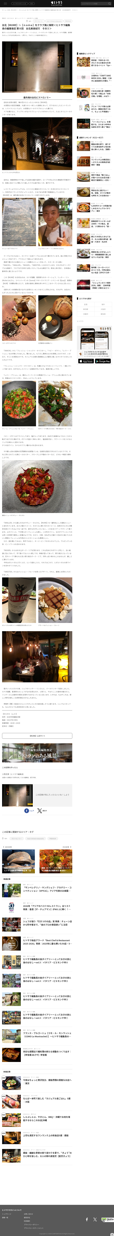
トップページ (6, 1214)
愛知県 (103, 314)
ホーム (4, 10)
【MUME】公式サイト (37, 736)
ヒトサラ (80, 321)
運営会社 (27, 1217)
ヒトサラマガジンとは (19, 3)
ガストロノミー (38, 21)
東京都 (85, 309)
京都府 (85, 314)
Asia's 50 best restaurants (54, 21)
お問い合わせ (28, 1214)
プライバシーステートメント (34, 1228)
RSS (32, 3)
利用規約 (27, 1221)
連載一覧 (5, 1217)
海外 (30, 21)
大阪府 (103, 309)
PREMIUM (68, 21)
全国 (85, 304)
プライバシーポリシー (31, 1224)
